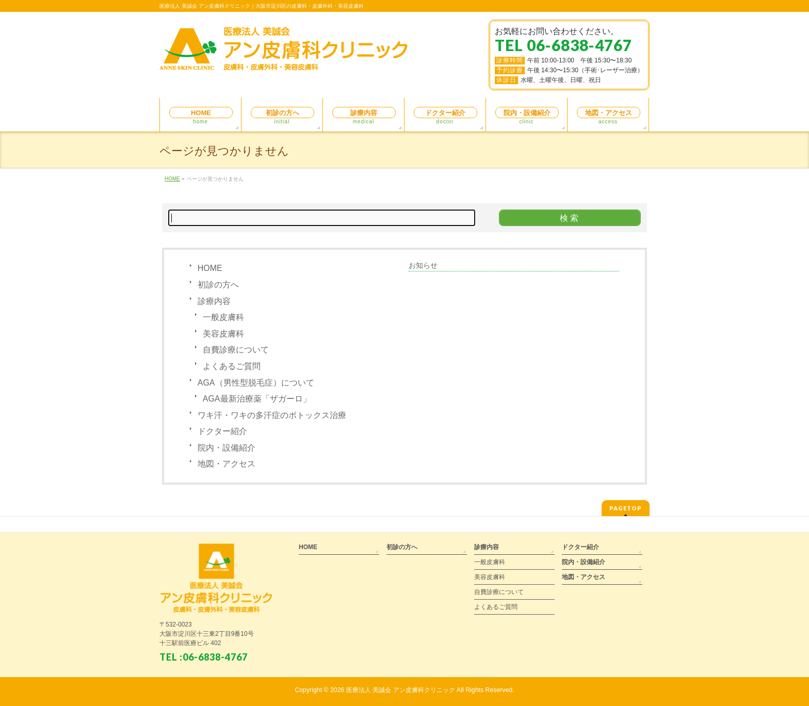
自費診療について (236, 349)
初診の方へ (218, 284)
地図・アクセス (226, 463)
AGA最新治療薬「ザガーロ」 (257, 398)
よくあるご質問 (232, 366)
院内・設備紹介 (226, 447)
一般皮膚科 (223, 317)
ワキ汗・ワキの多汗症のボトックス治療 (272, 415)
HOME (210, 268)
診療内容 (214, 301)
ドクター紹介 (222, 431)
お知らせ (423, 265)
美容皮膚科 (223, 333)
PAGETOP (625, 508)
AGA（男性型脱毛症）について (256, 382)
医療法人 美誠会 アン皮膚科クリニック (400, 690)
